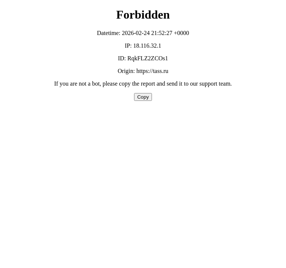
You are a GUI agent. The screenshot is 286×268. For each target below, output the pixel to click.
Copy (143, 97)
